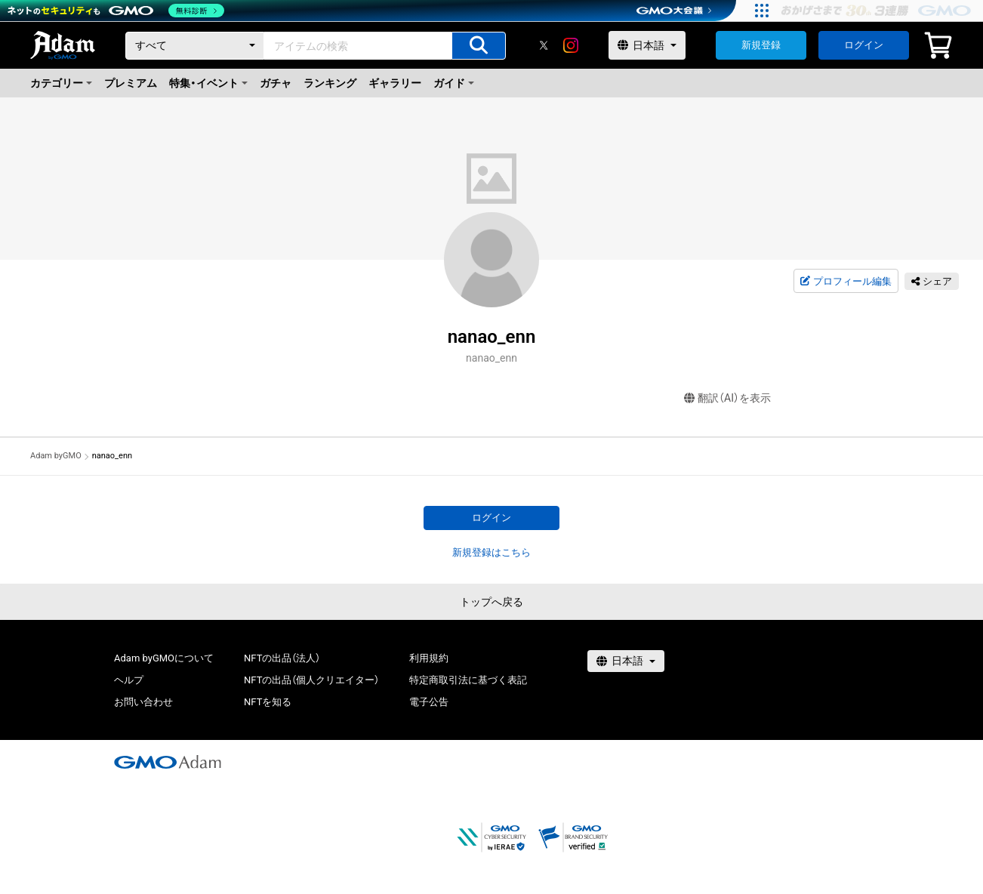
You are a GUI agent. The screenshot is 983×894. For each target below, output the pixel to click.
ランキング (330, 83)
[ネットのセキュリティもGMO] (116, 10)
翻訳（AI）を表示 (727, 398)
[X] (543, 45)
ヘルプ (128, 680)
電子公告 (428, 701)
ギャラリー (394, 83)
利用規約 (428, 658)
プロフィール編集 (845, 281)
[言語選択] (647, 45)
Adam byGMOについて (164, 658)
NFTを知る (267, 701)
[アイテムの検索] (478, 46)
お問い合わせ (143, 701)
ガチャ (275, 83)
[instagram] (570, 45)
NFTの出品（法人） (282, 658)
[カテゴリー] (194, 46)
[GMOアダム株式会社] (167, 762)
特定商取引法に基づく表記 (468, 680)
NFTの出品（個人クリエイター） (311, 680)
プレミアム (130, 83)
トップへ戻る (491, 602)
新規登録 (761, 45)
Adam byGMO (56, 456)
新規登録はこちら (491, 552)
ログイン (863, 45)
